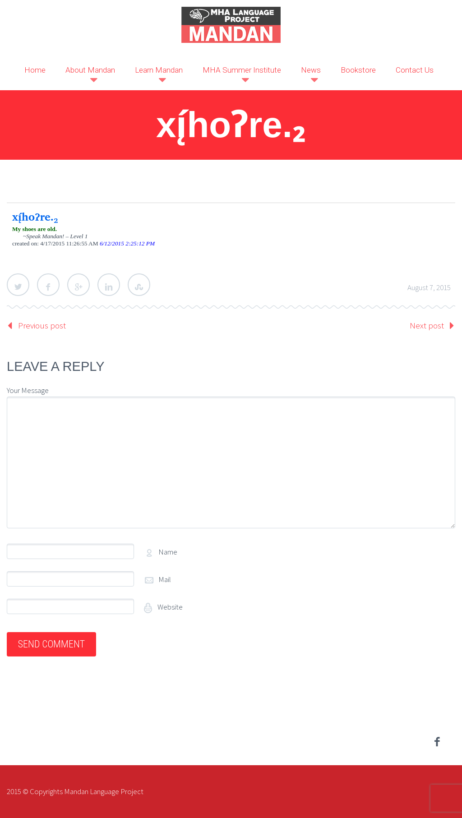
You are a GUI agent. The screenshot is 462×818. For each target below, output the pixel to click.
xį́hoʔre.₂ (35, 217)
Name (167, 552)
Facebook (48, 284)
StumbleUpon (139, 284)
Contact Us (415, 69)
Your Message (28, 390)
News (311, 69)
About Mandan (90, 69)
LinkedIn (108, 284)
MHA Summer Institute (242, 69)
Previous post (42, 325)
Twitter (18, 284)
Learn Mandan (159, 69)
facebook (437, 741)
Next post (427, 325)
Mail (164, 579)
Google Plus (78, 284)
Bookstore (358, 69)
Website (169, 607)
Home (35, 69)
